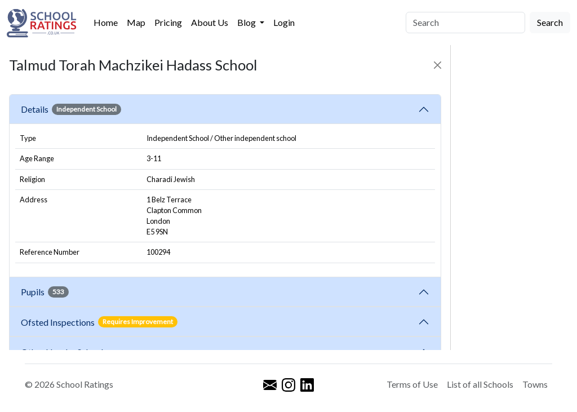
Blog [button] (247, 22)
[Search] (465, 22)
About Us (209, 22)
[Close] (437, 65)
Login (284, 22)
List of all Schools (480, 384)
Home (106, 22)
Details (71, 109)
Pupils (45, 292)
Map (136, 22)
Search (550, 22)
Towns (535, 384)
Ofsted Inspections (99, 321)
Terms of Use (412, 384)
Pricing (168, 22)
